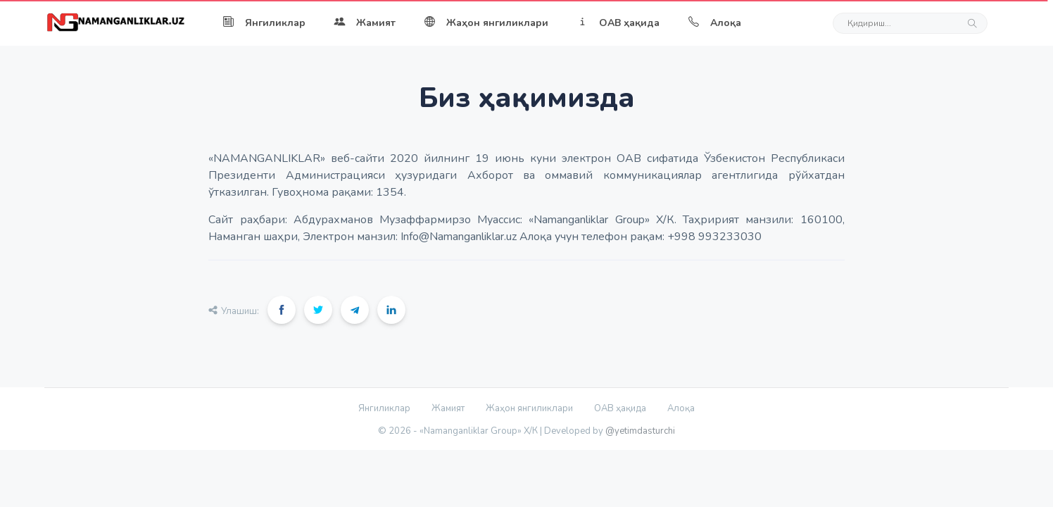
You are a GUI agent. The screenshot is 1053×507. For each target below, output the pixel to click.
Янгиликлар (263, 23)
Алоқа (714, 23)
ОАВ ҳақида (618, 23)
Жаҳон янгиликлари (486, 23)
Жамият (365, 23)
